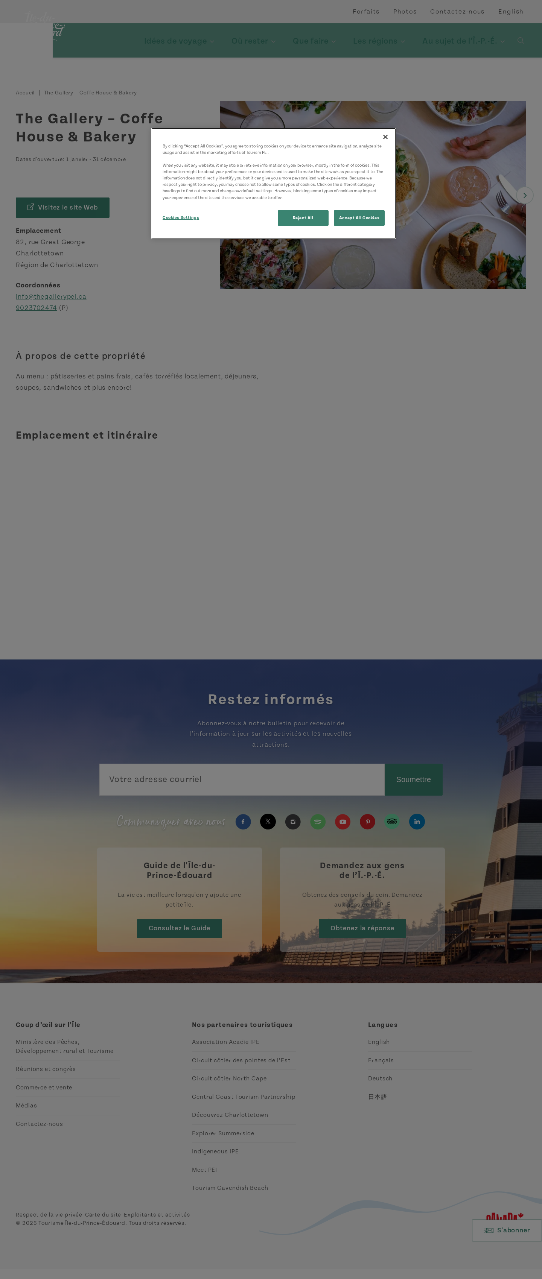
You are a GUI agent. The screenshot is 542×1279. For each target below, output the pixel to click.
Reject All (303, 218)
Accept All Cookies (359, 218)
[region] (273, 183)
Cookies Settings (181, 217)
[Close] (385, 137)
